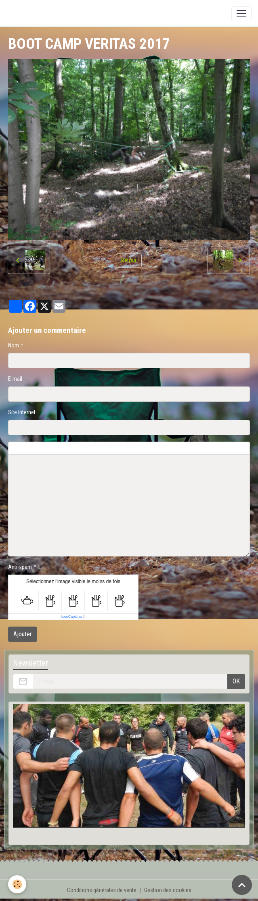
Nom (13, 345)
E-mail (15, 379)
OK (236, 681)
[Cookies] (17, 884)
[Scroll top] (242, 885)
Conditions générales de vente (101, 890)
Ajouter (22, 634)
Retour (128, 260)
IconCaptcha (71, 617)
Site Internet (22, 412)
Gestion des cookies (167, 890)
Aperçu (203, 448)
